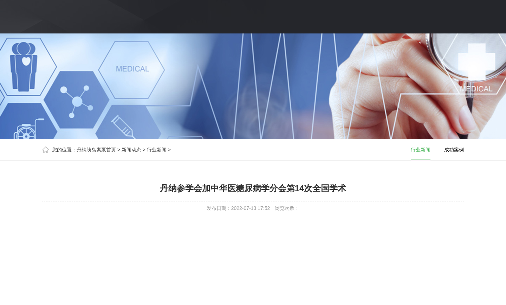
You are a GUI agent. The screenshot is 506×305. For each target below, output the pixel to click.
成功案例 (454, 149)
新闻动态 (131, 149)
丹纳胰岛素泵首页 (96, 149)
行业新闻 (157, 149)
